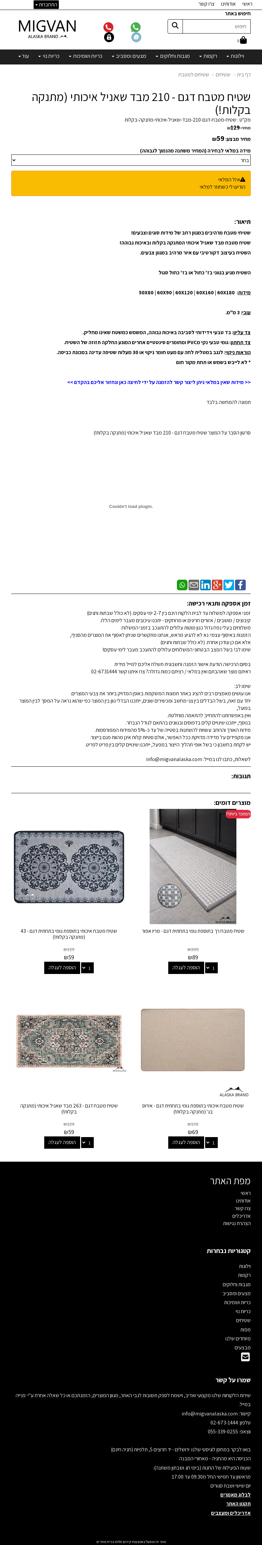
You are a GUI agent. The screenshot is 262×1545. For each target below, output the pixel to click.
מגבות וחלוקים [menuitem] (173, 55)
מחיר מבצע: (238, 139)
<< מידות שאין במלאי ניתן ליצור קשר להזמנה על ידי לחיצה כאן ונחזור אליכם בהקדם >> (159, 382)
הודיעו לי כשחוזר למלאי (222, 186)
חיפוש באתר (238, 13)
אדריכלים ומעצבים (231, 1511)
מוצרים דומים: (232, 802)
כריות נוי (243, 1309)
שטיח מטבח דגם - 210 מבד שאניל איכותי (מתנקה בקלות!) (141, 103)
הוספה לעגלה (186, 966)
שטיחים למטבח (194, 74)
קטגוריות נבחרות (229, 1249)
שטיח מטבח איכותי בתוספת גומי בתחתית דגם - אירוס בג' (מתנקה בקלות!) (193, 1107)
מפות (245, 1328)
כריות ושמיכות (237, 1301)
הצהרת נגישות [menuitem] (237, 1222)
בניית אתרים (105, 1540)
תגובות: (241, 776)
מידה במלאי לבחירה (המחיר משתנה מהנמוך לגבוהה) (195, 150)
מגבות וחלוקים (237, 1283)
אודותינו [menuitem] (228, 3)
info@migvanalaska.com (210, 1412)
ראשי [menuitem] (247, 3)
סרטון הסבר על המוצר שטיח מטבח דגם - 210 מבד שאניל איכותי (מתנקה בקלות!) (172, 432)
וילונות (245, 1264)
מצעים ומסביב (236, 1292)
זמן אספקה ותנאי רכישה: (219, 603)
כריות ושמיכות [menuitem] (85, 55)
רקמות (244, 1274)
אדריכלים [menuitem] (241, 1214)
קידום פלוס (122, 1540)
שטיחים (223, 74)
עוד (23, 55)
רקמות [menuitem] (208, 55)
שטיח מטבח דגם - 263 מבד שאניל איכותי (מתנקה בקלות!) (68, 1107)
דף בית (244, 74)
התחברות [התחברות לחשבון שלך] (46, 4)
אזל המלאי (229, 179)
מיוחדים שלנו (238, 1337)
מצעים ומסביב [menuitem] (129, 55)
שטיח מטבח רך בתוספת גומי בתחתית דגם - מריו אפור (193, 930)
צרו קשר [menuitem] (206, 3)
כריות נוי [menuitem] (49, 55)
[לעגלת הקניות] (242, 41)
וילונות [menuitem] (235, 55)
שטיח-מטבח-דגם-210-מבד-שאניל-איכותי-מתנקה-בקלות (180, 119)
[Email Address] (245, 1357)
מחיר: (239, 128)
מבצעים (243, 1346)
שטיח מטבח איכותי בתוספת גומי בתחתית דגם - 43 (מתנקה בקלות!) (69, 933)
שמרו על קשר (233, 1378)
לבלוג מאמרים (235, 1493)
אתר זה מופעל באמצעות (131, 1540)
